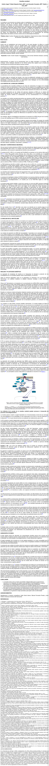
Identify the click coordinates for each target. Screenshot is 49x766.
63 (4, 501)
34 (14, 300)
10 (28, 142)
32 (44, 260)
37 (39, 320)
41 (11, 353)
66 (26, 502)
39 (6, 332)
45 (47, 416)
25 (25, 230)
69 (3, 524)
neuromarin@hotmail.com (39, 10)
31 (42, 260)
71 (14, 564)
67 (23, 504)
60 (8, 489)
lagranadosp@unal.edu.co (9, 12)
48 (25, 425)
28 (18, 240)
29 (34, 246)
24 (10, 226)
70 (14, 556)
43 (46, 364)
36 (24, 312)
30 (45, 251)
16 (38, 169)
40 (38, 335)
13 (2, 153)
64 (25, 502)
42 (3, 358)
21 (3, 204)
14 (3, 153)
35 (16, 306)
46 (7, 417)
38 (29, 325)
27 (47, 236)
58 (8, 480)
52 (25, 442)
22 (21, 215)
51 (32, 441)
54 (14, 448)
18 (7, 180)
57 (6, 480)
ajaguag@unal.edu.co (8, 9)
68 (7, 512)
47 (47, 422)
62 (2, 496)
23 (36, 222)
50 (46, 436)
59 (2, 487)
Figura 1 (43, 371)
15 (37, 169)
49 (19, 434)
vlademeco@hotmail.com (9, 14)
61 (2, 491)
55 (13, 463)
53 (26, 442)
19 (46, 193)
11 (30, 142)
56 (4, 471)
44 (5, 371)
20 (47, 193)
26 (45, 236)
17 (12, 174)
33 (5, 280)
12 (35, 149)
